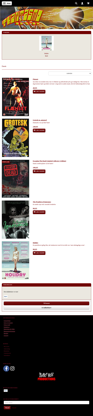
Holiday (46, 53)
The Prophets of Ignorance (42, 202)
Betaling (6, 333)
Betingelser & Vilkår (9, 329)
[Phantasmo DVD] (23, 18)
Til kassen (46, 303)
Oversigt (6, 335)
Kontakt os (6, 327)
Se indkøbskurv (46, 308)
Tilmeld (7, 407)
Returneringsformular (9, 331)
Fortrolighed (7, 320)
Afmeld (14, 407)
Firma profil (7, 324)
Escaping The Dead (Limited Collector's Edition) (49, 161)
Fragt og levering (8, 322)
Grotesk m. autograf (40, 120)
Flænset (35, 79)
